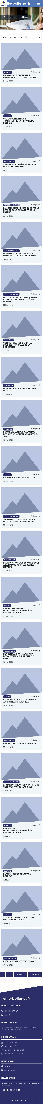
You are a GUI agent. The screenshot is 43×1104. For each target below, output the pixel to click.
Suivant (20, 974)
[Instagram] (8, 1070)
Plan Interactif (9, 1043)
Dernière (35, 974)
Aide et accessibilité (12, 1054)
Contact (7, 1015)
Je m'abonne (10, 1090)
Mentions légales (11, 1046)
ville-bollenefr (17, 3)
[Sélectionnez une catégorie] (21, 37)
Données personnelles (13, 1050)
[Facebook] (7, 1067)
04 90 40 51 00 (9, 1011)
